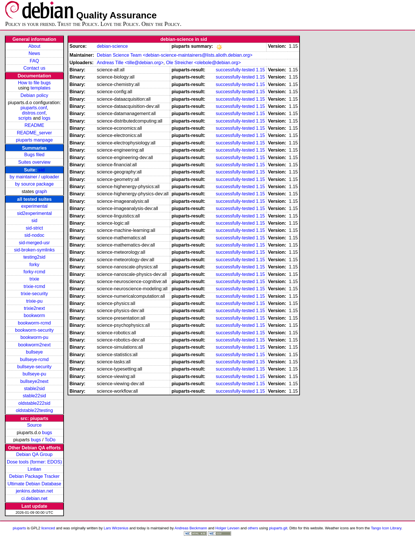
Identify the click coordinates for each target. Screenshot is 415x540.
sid (41, 169)
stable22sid (34, 395)
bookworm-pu (34, 337)
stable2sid (34, 388)
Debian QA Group (34, 454)
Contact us (34, 68)
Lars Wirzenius (116, 528)
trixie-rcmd (34, 286)
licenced (48, 528)
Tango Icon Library (386, 528)
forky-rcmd (34, 271)
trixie (34, 278)
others (253, 528)
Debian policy (34, 95)
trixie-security (34, 293)
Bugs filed (34, 154)
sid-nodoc (34, 235)
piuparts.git (278, 528)
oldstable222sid (34, 403)
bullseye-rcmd (34, 359)
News (34, 53)
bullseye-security (34, 366)
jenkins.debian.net (34, 491)
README (34, 125)
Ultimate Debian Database (34, 483)
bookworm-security (34, 330)
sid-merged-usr (34, 242)
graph (41, 191)
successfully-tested (235, 69)
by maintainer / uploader (34, 176)
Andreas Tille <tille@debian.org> (130, 62)
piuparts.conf (33, 107)
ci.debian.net (34, 498)
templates (40, 87)
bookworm (34, 315)
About (34, 46)
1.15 (260, 69)
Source (34, 425)
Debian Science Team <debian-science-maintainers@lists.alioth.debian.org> (174, 55)
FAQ (34, 60)
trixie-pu (34, 301)
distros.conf (33, 112)
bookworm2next (34, 344)
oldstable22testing (34, 410)
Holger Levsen (227, 528)
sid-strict (34, 228)
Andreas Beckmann (191, 528)
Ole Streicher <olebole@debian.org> (203, 62)
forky (34, 264)
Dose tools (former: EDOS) (34, 461)
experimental (34, 206)
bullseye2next (34, 381)
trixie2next (34, 308)
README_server (34, 132)
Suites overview (34, 162)
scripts (25, 118)
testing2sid (34, 257)
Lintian (34, 469)
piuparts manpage (34, 140)
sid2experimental (34, 213)
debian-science (112, 46)
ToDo (50, 439)
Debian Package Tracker (34, 476)
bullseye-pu (34, 373)
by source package (34, 184)
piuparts (19, 528)
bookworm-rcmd (34, 322)
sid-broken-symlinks (34, 249)
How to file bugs (34, 82)
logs (46, 118)
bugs (47, 432)
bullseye (34, 352)
